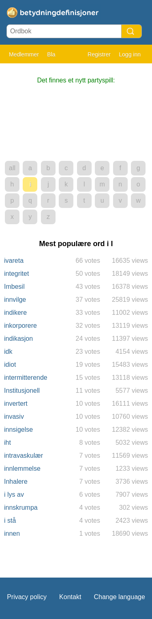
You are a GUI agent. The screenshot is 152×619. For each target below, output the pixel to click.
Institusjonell (22, 390)
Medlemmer (24, 54)
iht (7, 442)
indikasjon (18, 338)
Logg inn (130, 54)
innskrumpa (21, 507)
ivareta (14, 260)
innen (12, 533)
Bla (51, 54)
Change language (119, 596)
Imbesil (14, 286)
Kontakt (70, 596)
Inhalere (16, 481)
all (12, 167)
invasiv (14, 416)
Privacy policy (27, 596)
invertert (16, 403)
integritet (16, 273)
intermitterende (25, 377)
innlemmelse (22, 468)
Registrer (99, 54)
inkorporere (20, 325)
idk (8, 351)
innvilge (15, 299)
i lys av (14, 494)
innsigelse (18, 429)
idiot (10, 364)
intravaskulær (23, 455)
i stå (10, 520)
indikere (15, 312)
